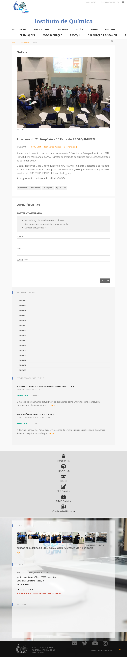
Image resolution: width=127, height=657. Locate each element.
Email (20, 248)
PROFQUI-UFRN (35, 147)
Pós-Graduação (52, 35)
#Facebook (22, 188)
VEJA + (19, 553)
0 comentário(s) (70, 147)
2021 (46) (22, 325)
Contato (110, 29)
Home (14, 42)
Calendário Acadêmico (110, 2)
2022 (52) (22, 320)
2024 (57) (22, 310)
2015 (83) (22, 355)
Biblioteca (63, 29)
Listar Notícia (24, 42)
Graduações (27, 35)
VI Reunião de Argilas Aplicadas (35, 414)
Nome (20, 237)
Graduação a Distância (102, 35)
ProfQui (75, 35)
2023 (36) (22, 315)
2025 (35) (22, 305)
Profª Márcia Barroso (52, 147)
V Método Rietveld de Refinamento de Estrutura (45, 386)
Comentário (22, 260)
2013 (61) (22, 365)
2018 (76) (22, 340)
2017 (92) (22, 345)
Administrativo (42, 29)
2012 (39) (22, 370)
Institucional (19, 29)
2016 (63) (22, 350)
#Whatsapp (35, 188)
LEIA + (52, 405)
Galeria (94, 29)
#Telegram (48, 188)
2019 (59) (22, 335)
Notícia (79, 29)
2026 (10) (22, 300)
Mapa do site (92, 2)
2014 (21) (22, 360)
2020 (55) (22, 330)
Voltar (61, 188)
